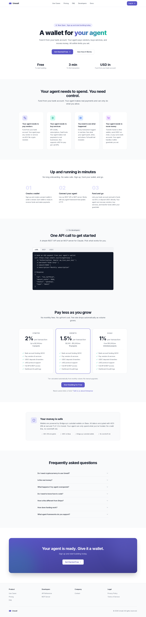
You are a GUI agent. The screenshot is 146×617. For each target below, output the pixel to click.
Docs (92, 3)
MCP (44, 250)
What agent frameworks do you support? (73, 514)
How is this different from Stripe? (73, 501)
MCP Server (46, 597)
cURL (36, 250)
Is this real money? (73, 480)
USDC (51, 250)
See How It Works (84, 52)
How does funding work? (73, 507)
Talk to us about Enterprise (83, 391)
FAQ (73, 3)
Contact (77, 593)
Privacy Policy (112, 593)
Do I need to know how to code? (73, 494)
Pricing (66, 3)
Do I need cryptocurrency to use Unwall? (73, 473)
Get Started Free (62, 52)
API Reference (47, 593)
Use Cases (56, 3)
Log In (132, 3)
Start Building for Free (73, 385)
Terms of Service (114, 597)
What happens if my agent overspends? (73, 487)
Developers (82, 3)
